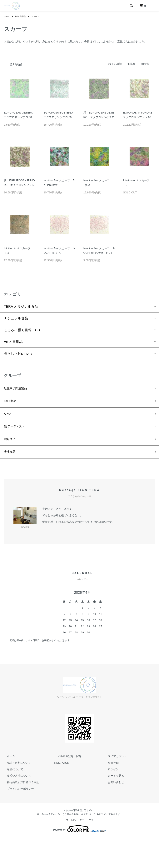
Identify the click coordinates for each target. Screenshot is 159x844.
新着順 (145, 63)
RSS (57, 769)
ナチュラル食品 (16, 318)
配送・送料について (16, 769)
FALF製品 (11, 403)
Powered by (79, 834)
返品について (12, 775)
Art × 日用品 (22, 16)
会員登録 (110, 769)
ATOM (65, 769)
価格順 (131, 63)
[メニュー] (153, 6)
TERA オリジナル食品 (21, 306)
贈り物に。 (12, 444)
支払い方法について (16, 781)
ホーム (7, 16)
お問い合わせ (113, 788)
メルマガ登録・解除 (66, 762)
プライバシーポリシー (17, 795)
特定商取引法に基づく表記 (20, 788)
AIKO (8, 416)
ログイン (110, 775)
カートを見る (113, 781)
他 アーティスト (16, 430)
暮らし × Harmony (18, 353)
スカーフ (38, 16)
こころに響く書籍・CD (22, 330)
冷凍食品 (11, 458)
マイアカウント (114, 762)
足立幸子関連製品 (18, 389)
